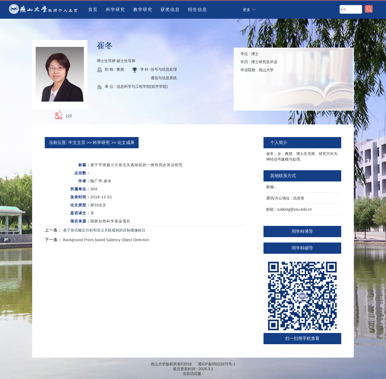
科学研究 (115, 9)
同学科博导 (302, 231)
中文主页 (77, 142)
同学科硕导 (302, 248)
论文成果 (126, 142)
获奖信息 (170, 9)
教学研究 (143, 9)
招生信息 (197, 9)
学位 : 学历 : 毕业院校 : (258, 62)
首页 (93, 9)
